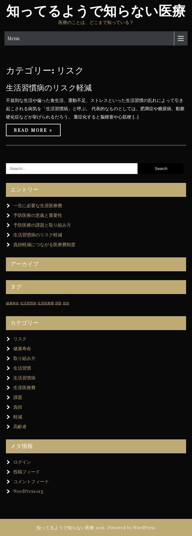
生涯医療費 (24, 387)
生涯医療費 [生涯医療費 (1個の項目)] (46, 303)
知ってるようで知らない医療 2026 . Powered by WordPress (95, 527)
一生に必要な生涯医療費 (37, 205)
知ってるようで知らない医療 (96, 11)
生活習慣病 (24, 378)
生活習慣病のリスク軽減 (49, 87)
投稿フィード (26, 472)
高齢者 (20, 426)
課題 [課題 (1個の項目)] (58, 303)
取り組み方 (24, 358)
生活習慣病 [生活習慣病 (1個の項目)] (28, 303)
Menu (13, 38)
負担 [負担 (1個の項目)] (66, 303)
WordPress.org (28, 491)
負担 (17, 407)
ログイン (22, 462)
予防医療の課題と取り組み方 (42, 225)
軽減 (17, 417)
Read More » (33, 130)
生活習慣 (22, 368)
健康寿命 (22, 348)
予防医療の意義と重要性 (37, 215)
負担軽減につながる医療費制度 (44, 244)
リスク (20, 339)
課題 (17, 397)
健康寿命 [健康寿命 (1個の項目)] (12, 303)
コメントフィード (31, 481)
